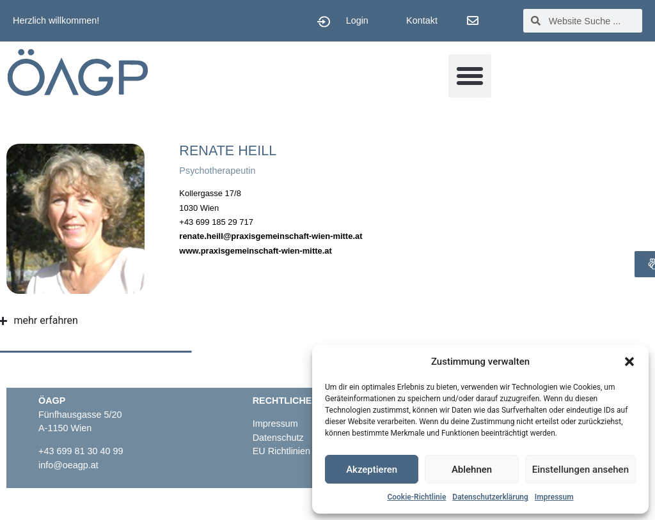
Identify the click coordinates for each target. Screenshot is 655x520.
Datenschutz (278, 437)
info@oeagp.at (68, 465)
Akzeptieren (371, 469)
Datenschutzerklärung (490, 497)
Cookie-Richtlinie (416, 497)
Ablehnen (472, 469)
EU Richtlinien (283, 451)
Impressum (554, 497)
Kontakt (422, 20)
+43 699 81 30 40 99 (80, 451)
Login (357, 20)
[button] (629, 361)
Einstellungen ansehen (580, 469)
